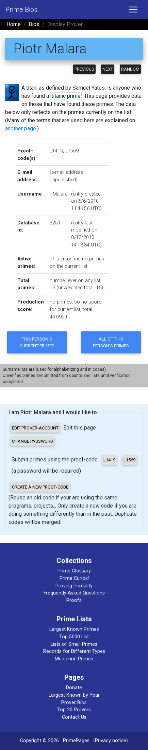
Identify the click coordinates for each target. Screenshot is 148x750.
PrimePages (76, 741)
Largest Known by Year (74, 695)
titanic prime (66, 96)
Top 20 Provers (74, 710)
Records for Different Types (74, 651)
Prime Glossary (74, 571)
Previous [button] (84, 69)
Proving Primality (74, 586)
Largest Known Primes (74, 629)
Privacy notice (110, 741)
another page (20, 128)
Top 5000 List (74, 637)
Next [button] (107, 69)
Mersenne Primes (74, 659)
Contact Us (74, 717)
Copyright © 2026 (39, 741)
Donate (74, 688)
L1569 (72, 151)
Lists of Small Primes (74, 644)
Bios (34, 24)
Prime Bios (21, 9)
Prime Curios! (74, 578)
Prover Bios (74, 703)
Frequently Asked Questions (74, 593)
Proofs (74, 600)
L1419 (56, 151)
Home (13, 24)
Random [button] (130, 69)
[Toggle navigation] (133, 9)
